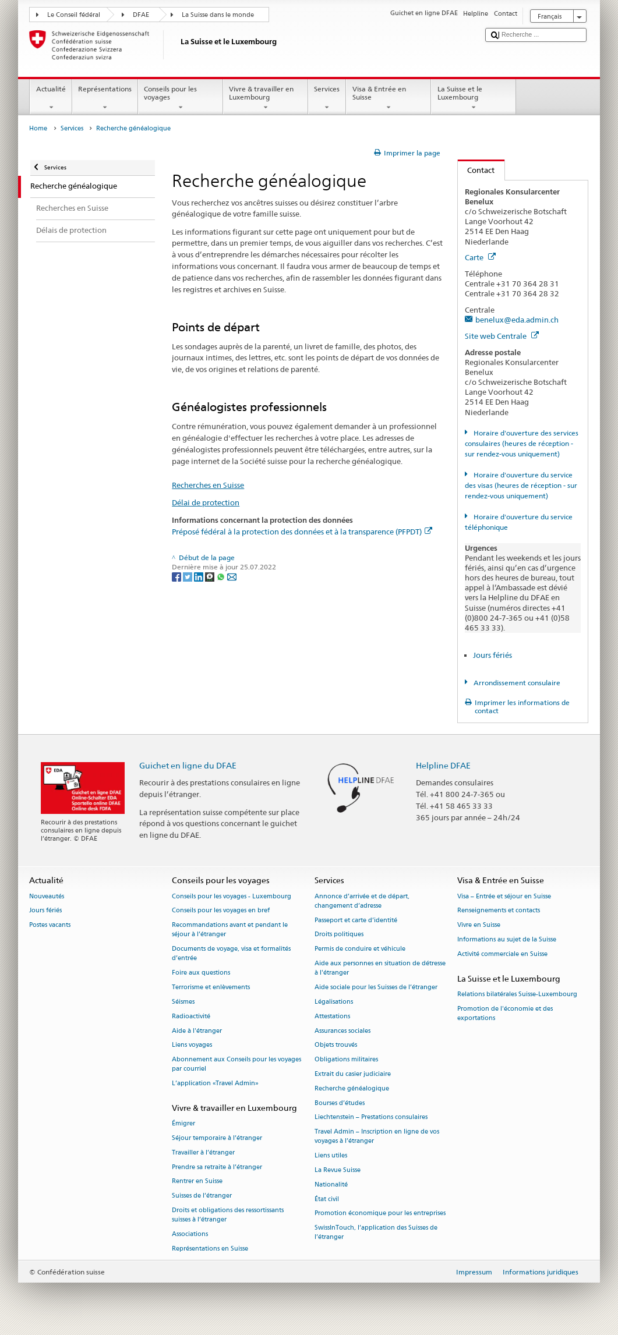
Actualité (50, 98)
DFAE (141, 15)
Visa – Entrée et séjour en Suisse (504, 896)
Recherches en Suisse (208, 485)
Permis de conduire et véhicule (360, 949)
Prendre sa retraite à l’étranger (217, 1167)
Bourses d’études (340, 1103)
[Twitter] (188, 576)
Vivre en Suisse (478, 925)
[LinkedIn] (199, 576)
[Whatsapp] (221, 576)
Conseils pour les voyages (181, 98)
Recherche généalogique (352, 1088)
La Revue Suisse (338, 1170)
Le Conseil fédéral (73, 15)
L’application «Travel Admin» (215, 1084)
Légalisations (334, 1001)
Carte (480, 257)
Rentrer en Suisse (197, 1181)
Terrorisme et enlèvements (211, 987)
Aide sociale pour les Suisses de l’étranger (376, 987)
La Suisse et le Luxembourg (473, 98)
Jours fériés (492, 655)
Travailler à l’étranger (203, 1152)
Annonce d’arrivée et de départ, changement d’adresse (362, 901)
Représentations (105, 98)
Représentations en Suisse (210, 1248)
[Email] (231, 576)
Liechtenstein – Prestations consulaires (371, 1117)
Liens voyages (192, 1045)
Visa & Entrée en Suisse (388, 98)
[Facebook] (177, 576)
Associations (190, 1234)
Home (38, 128)
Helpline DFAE (443, 765)
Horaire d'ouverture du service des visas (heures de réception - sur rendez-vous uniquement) (521, 485)
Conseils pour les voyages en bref (221, 911)
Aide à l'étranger (197, 1031)
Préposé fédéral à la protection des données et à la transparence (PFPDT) (302, 531)
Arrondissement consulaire (516, 682)
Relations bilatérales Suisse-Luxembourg (517, 994)
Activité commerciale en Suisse (502, 954)
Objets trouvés (336, 1045)
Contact (476, 170)
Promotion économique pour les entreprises (380, 1213)
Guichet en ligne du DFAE (187, 765)
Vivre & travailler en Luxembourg (266, 98)
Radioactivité (191, 1016)
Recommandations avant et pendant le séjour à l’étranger (230, 930)
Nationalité (331, 1184)
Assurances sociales (342, 1031)
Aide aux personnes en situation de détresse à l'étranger (380, 967)
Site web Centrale (502, 336)
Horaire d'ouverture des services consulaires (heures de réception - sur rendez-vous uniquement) (521, 443)
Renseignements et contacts (498, 911)
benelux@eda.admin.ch (517, 319)
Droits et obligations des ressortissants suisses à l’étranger (228, 1214)
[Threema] (210, 576)
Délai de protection (205, 502)
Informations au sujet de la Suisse (506, 939)
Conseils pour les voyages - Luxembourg (231, 896)
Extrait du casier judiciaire (353, 1074)
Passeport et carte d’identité (356, 920)
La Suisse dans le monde (218, 15)
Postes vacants (49, 925)
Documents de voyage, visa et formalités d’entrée (231, 954)
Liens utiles (331, 1156)
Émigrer (183, 1124)
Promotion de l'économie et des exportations (505, 1013)
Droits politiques (339, 935)
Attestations (332, 1016)
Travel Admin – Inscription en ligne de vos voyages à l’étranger (377, 1136)
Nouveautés (46, 896)
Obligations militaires (346, 1060)
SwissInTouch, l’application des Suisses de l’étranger (376, 1232)
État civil (327, 1199)
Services (327, 98)
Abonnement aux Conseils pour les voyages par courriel (236, 1064)
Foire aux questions (201, 973)
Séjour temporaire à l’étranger (217, 1138)
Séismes (183, 1001)
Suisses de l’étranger (202, 1196)
